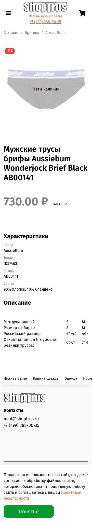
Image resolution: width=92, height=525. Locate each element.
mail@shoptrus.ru (21, 418)
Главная (11, 32)
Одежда (71, 378)
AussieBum (55, 32)
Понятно (29, 511)
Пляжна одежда (46, 378)
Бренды (32, 32)
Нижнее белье (15, 378)
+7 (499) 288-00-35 (45, 21)
